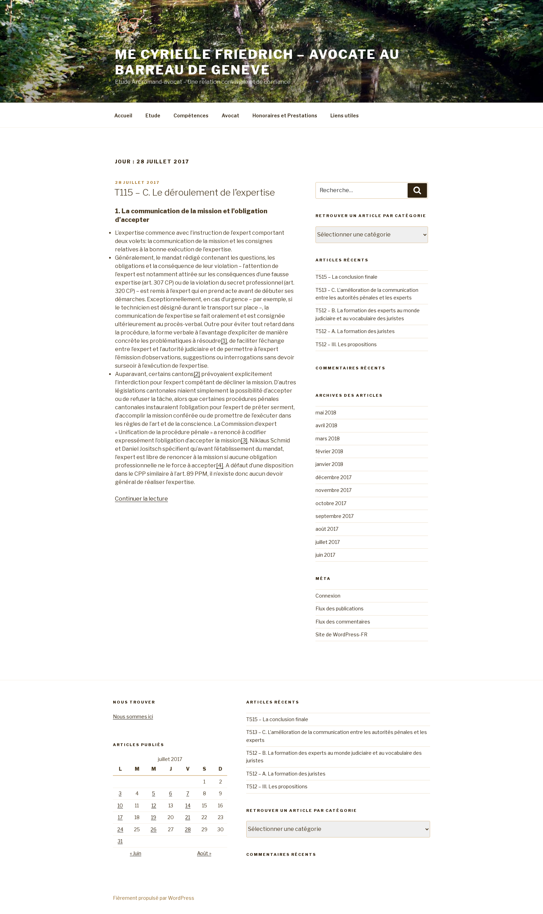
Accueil (123, 115)
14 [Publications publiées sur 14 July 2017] (187, 805)
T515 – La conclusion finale (346, 277)
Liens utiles (344, 115)
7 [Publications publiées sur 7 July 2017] (187, 793)
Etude (152, 115)
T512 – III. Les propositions (346, 344)
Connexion (327, 596)
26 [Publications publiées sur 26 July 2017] (154, 829)
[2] (197, 374)
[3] (244, 440)
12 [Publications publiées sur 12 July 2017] (153, 805)
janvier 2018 (329, 464)
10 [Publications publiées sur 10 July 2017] (120, 805)
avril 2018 (326, 425)
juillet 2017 (327, 542)
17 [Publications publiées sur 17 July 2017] (120, 817)
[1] (224, 341)
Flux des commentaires (342, 622)
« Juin (135, 853)
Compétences (190, 115)
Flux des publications (339, 608)
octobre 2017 (330, 503)
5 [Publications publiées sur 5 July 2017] (153, 793)
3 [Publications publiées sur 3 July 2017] (120, 793)
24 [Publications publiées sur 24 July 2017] (120, 829)
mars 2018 (327, 438)
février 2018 (329, 451)
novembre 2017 (333, 490)
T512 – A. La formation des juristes (355, 331)
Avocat (230, 115)
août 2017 (326, 529)
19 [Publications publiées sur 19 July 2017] (153, 817)
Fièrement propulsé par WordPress (153, 898)
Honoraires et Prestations (284, 115)
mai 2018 (325, 412)
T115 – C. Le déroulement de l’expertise (194, 192)
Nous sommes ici (133, 716)
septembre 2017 (334, 516)
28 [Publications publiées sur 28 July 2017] (188, 829)
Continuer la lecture (141, 498)
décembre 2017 (333, 477)
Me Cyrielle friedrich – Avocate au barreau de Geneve (257, 62)
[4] (219, 465)
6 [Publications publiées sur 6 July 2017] (170, 793)
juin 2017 (325, 555)
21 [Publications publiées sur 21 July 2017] (187, 817)
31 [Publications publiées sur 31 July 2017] (120, 841)
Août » (204, 853)
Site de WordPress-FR (341, 634)
